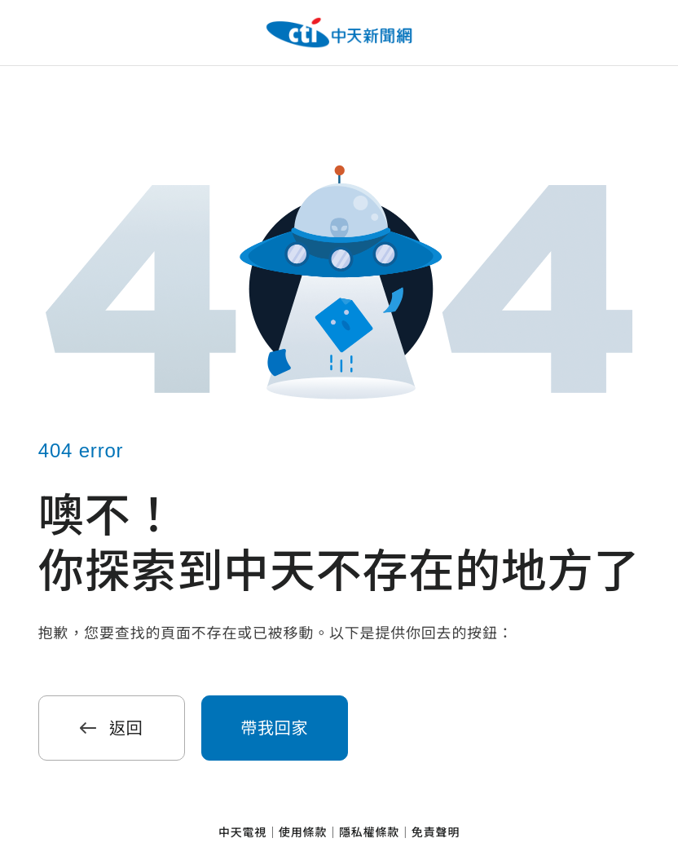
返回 (111, 728)
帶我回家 (274, 728)
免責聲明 (436, 832)
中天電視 (242, 832)
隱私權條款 (369, 832)
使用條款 (303, 832)
